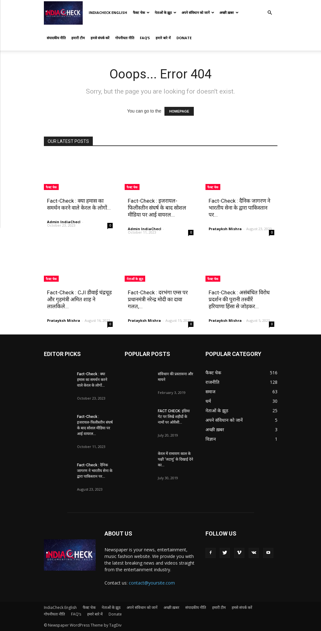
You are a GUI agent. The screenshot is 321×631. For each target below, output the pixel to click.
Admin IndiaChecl (63, 221)
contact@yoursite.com (152, 583)
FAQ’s (145, 37)
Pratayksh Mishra (225, 228)
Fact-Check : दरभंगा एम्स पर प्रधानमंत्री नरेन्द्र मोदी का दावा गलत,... (158, 299)
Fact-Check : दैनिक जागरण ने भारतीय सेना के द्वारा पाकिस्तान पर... (239, 208)
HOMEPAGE (179, 111)
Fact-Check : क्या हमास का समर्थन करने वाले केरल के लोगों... (92, 380)
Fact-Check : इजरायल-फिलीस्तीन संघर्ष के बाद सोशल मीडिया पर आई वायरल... (157, 208)
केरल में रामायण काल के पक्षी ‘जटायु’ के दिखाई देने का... (175, 459)
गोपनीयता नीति (124, 37)
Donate (184, 37)
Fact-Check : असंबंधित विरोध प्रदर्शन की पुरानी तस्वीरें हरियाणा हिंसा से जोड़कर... (239, 299)
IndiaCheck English (108, 12)
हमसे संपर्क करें (100, 37)
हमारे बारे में (163, 37)
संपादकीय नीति (56, 37)
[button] (269, 13)
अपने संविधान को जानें (197, 12)
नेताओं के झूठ (165, 12)
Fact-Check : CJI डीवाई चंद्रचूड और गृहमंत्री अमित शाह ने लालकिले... (79, 299)
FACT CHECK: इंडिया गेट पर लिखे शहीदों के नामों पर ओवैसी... (174, 417)
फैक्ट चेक (141, 12)
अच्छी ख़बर (229, 12)
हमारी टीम (78, 37)
